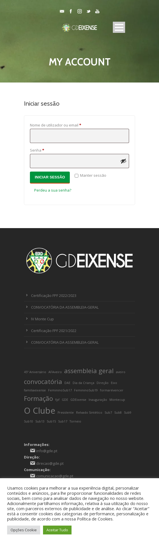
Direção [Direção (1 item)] (103, 383)
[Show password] (123, 161)
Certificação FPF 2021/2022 (53, 330)
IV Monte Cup (42, 318)
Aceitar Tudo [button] (57, 529)
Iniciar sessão (50, 177)
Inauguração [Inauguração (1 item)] (98, 400)
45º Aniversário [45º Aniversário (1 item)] (35, 372)
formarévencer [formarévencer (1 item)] (111, 390)
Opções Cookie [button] (24, 529)
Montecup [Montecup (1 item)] (117, 400)
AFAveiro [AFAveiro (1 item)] (55, 372)
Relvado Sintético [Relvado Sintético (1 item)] (89, 413)
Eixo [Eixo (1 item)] (114, 383)
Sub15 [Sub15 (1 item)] (51, 421)
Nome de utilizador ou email (65, 124)
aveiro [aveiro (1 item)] (120, 372)
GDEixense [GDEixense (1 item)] (78, 400)
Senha (47, 149)
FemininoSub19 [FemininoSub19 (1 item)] (86, 390)
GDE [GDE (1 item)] (65, 400)
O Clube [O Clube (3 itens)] (39, 410)
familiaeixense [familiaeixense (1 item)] (35, 390)
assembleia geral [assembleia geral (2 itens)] (89, 371)
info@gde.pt (46, 450)
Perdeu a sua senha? (52, 190)
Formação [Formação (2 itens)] (38, 398)
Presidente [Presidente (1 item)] (66, 413)
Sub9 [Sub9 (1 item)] (127, 413)
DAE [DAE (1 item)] (67, 383)
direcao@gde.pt (50, 463)
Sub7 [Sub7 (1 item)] (108, 413)
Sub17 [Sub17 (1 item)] (62, 421)
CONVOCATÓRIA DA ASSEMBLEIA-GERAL (65, 307)
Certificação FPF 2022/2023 (53, 295)
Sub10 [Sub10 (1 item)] (28, 421)
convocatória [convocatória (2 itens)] (43, 381)
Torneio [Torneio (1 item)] (75, 421)
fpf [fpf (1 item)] (57, 400)
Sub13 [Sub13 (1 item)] (39, 421)
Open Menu (119, 27)
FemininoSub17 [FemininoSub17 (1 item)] (60, 390)
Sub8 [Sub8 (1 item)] (118, 413)
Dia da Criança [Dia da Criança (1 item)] (83, 383)
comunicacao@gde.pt (54, 475)
